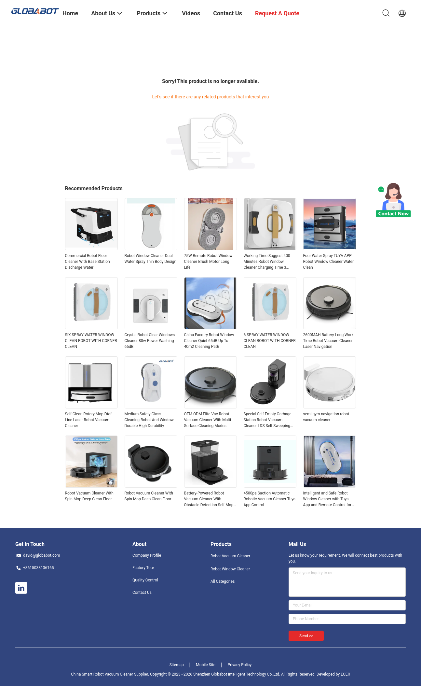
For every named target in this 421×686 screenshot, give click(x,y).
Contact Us (142, 592)
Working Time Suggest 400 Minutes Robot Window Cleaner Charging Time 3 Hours (267, 261)
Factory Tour (143, 567)
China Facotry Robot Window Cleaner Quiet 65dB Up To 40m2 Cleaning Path (209, 341)
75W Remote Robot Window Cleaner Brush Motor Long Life (208, 261)
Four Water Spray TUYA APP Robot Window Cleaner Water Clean (328, 261)
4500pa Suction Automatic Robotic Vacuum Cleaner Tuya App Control (270, 499)
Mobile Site (205, 665)
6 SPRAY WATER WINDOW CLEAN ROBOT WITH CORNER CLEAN (270, 341)
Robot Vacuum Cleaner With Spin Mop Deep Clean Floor (89, 496)
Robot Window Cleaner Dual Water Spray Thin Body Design (151, 258)
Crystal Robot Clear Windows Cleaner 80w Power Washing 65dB (150, 341)
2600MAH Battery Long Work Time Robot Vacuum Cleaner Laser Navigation (328, 341)
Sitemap (177, 665)
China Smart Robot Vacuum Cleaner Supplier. (110, 674)
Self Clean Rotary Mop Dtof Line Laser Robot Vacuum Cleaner (88, 420)
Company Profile (146, 555)
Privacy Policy (239, 665)
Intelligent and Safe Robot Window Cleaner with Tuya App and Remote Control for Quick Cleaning (327, 499)
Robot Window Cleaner (230, 569)
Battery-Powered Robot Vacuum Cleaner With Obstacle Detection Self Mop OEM (209, 499)
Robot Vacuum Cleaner (230, 556)
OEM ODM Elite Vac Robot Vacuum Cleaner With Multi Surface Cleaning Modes (207, 420)
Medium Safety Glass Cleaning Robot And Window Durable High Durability (149, 420)
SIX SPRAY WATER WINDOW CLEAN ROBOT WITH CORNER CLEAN (91, 341)
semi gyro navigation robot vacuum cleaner (326, 417)
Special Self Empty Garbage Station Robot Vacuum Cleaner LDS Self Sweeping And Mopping (268, 420)
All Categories (222, 581)
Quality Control (145, 580)
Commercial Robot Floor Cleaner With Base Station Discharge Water (87, 261)
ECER (345, 674)
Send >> (306, 636)
